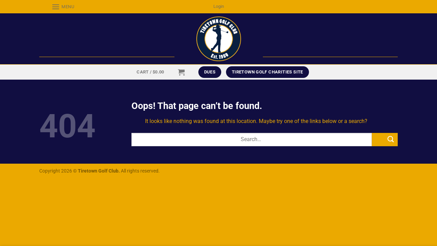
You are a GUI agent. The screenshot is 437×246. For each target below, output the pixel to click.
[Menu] (56, 6)
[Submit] (385, 139)
